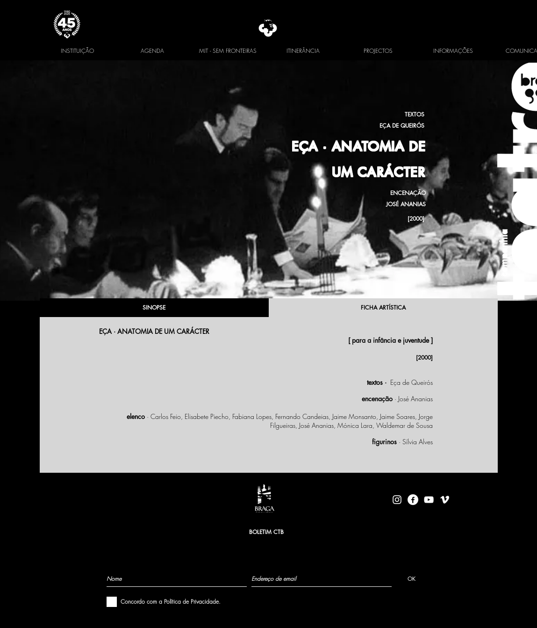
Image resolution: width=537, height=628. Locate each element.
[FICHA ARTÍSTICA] (383, 307)
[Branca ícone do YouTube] (429, 499)
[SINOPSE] (154, 307)
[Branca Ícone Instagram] (397, 499)
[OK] (411, 578)
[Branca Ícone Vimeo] (445, 499)
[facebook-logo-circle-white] (413, 499)
